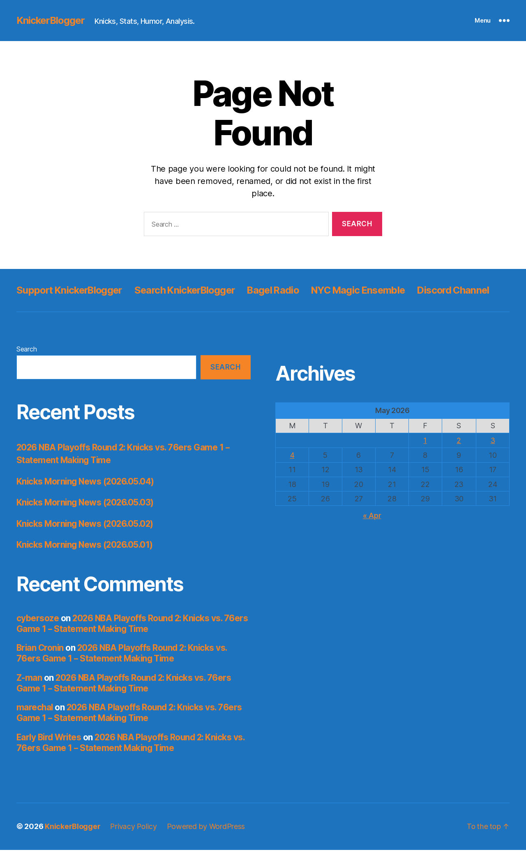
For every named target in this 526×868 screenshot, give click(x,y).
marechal (35, 726)
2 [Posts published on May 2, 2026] (459, 459)
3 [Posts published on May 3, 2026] (492, 459)
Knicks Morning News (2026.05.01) (86, 563)
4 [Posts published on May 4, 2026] (292, 473)
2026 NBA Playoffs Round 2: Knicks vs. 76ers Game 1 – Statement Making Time (121, 641)
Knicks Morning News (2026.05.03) (86, 521)
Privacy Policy (133, 844)
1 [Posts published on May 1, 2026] (425, 459)
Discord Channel (53, 309)
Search (26, 367)
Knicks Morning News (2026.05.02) (86, 542)
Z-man (29, 696)
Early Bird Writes (50, 756)
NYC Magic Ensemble (372, 290)
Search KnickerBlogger (192, 290)
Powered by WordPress (206, 844)
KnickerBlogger (50, 20)
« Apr (372, 533)
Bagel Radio (284, 290)
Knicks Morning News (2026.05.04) (87, 500)
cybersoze (37, 636)
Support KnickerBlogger (71, 290)
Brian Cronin (40, 666)
